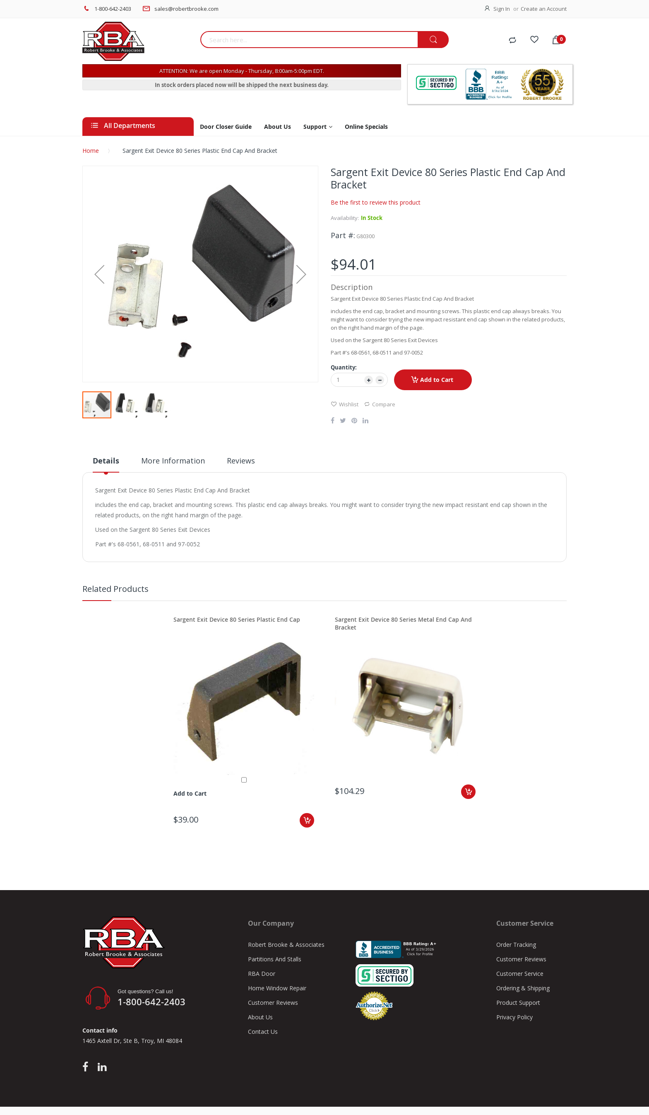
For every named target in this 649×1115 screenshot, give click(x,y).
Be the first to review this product (376, 202)
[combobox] (309, 39)
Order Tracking (516, 944)
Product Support (518, 1002)
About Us (260, 1017)
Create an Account (544, 8)
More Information (173, 461)
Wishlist (344, 404)
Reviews (241, 461)
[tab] (106, 464)
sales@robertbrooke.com (186, 8)
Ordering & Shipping (523, 988)
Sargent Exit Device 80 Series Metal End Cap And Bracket (403, 623)
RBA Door (261, 973)
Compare (379, 404)
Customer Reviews (273, 1002)
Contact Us (263, 1031)
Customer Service (519, 973)
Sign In (501, 8)
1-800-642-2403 (112, 8)
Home (90, 150)
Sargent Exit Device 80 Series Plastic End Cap (236, 619)
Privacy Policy (514, 1017)
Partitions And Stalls (274, 959)
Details (106, 461)
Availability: (345, 218)
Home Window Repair (277, 988)
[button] (99, 274)
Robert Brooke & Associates (286, 944)
